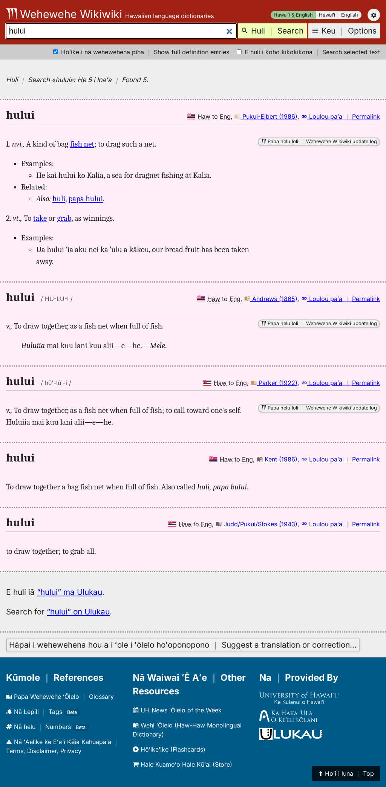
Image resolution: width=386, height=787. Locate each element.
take (40, 218)
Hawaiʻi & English (293, 15)
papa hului (86, 198)
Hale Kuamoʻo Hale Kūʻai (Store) (182, 764)
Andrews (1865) (270, 299)
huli (58, 198)
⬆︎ (346, 773)
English (349, 15)
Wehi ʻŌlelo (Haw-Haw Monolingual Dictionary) (187, 729)
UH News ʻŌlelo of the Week (177, 710)
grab (64, 218)
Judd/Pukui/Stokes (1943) (256, 524)
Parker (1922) (274, 383)
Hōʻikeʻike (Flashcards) (169, 749)
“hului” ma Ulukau (69, 592)
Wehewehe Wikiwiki (64, 14)
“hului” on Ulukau (78, 611)
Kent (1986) (277, 459)
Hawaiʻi (327, 15)
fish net (82, 143)
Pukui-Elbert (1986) (265, 116)
